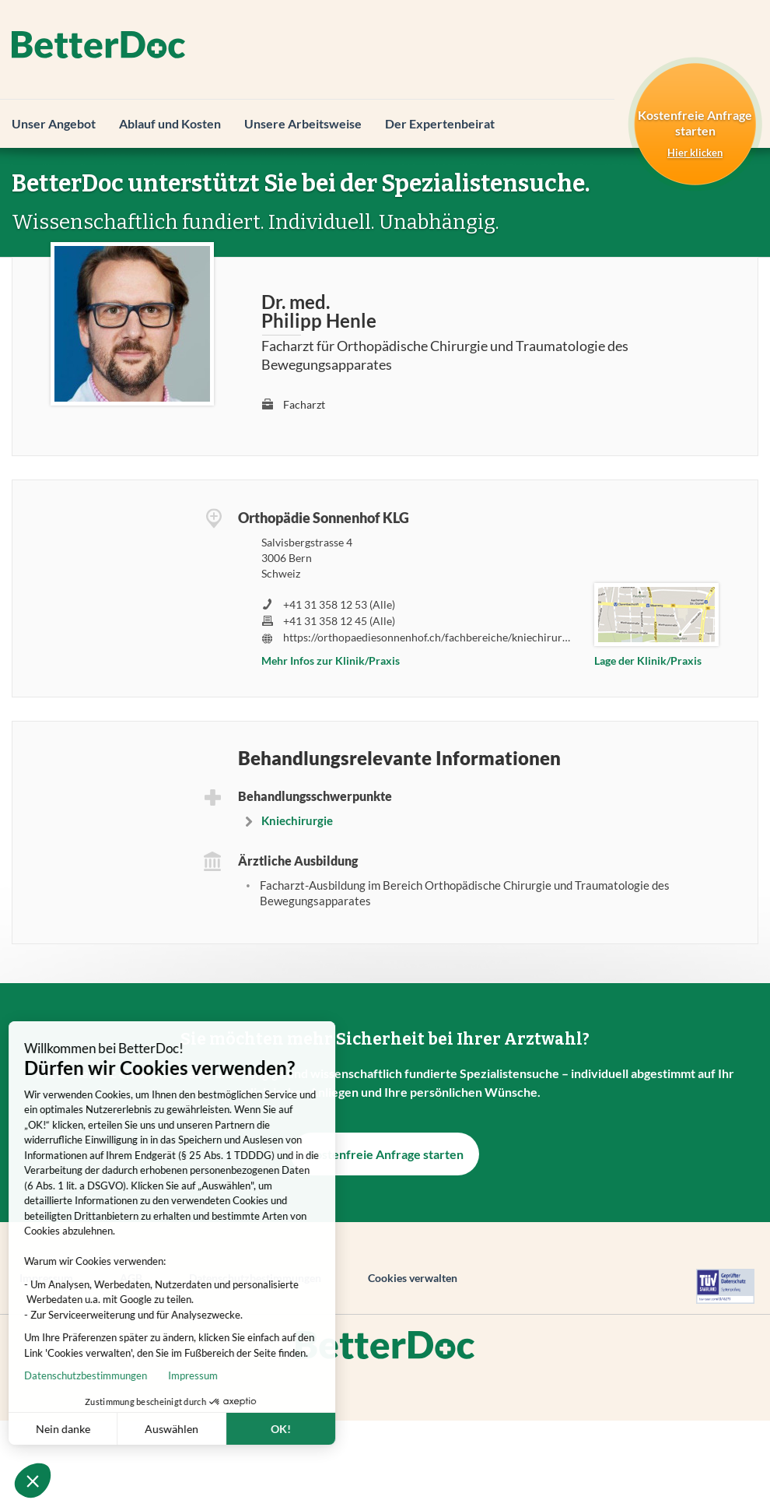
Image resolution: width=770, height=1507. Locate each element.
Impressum (151, 1375)
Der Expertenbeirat (440, 123)
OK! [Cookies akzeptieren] (239, 1428)
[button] (32, 1480)
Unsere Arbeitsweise (303, 123)
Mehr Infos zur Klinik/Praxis (330, 660)
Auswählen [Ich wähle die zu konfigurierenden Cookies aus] (129, 1428)
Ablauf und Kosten (170, 123)
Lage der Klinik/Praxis (648, 660)
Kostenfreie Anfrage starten (385, 1154)
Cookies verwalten (412, 1277)
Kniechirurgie (297, 820)
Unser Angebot (54, 123)
